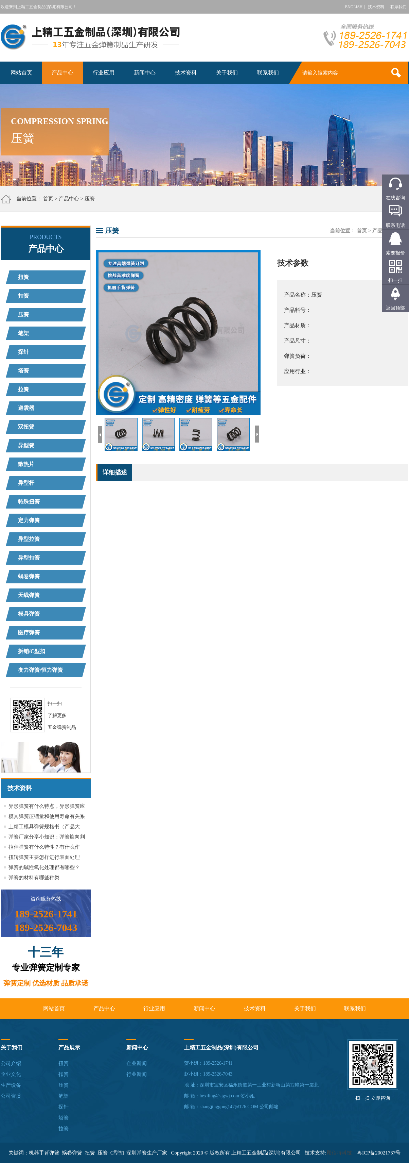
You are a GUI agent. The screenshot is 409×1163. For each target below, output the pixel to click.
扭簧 (23, 277)
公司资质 (11, 1096)
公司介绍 (11, 1063)
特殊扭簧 (29, 501)
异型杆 (26, 483)
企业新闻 (136, 1063)
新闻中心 (145, 73)
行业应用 (103, 73)
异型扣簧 (29, 558)
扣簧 (23, 296)
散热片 (26, 464)
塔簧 (23, 370)
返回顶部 (395, 308)
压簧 (90, 198)
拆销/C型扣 (31, 651)
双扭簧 (26, 427)
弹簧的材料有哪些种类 (33, 877)
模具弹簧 (29, 614)
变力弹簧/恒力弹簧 (40, 670)
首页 (48, 198)
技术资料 (376, 6)
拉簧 (23, 389)
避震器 (26, 408)
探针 (23, 352)
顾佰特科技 (339, 1153)
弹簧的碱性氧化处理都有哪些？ (44, 867)
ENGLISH (353, 6)
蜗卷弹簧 (29, 576)
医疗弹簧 (29, 632)
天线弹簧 (29, 595)
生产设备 (11, 1085)
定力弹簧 (29, 520)
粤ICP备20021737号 (379, 1153)
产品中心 (62, 73)
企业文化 (11, 1074)
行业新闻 (136, 1074)
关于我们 (227, 73)
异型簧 (26, 445)
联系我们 (398, 6)
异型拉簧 (29, 539)
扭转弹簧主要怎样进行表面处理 (44, 857)
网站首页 (21, 73)
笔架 (23, 333)
